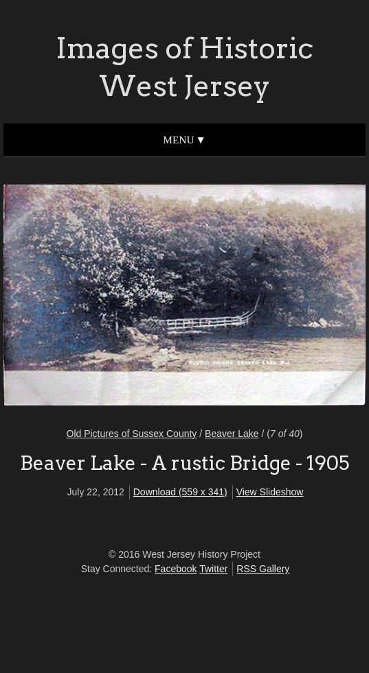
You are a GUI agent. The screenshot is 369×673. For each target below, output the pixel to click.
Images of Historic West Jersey (184, 67)
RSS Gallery (262, 568)
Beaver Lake (232, 433)
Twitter (213, 568)
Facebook (176, 568)
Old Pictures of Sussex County (132, 433)
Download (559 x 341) (180, 491)
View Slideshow (270, 491)
